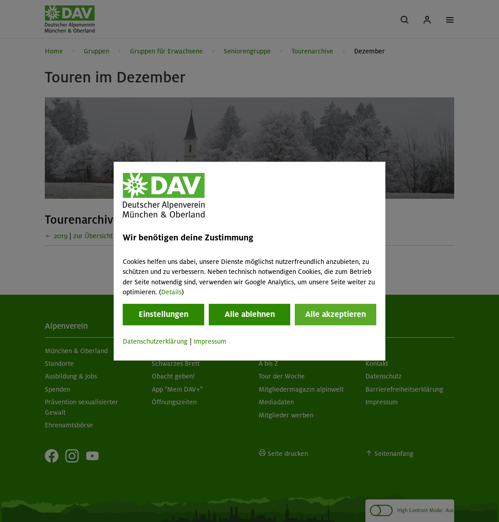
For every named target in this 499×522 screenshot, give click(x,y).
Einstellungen (163, 315)
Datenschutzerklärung (155, 342)
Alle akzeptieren (335, 315)
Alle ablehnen (250, 315)
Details (171, 292)
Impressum (210, 342)
